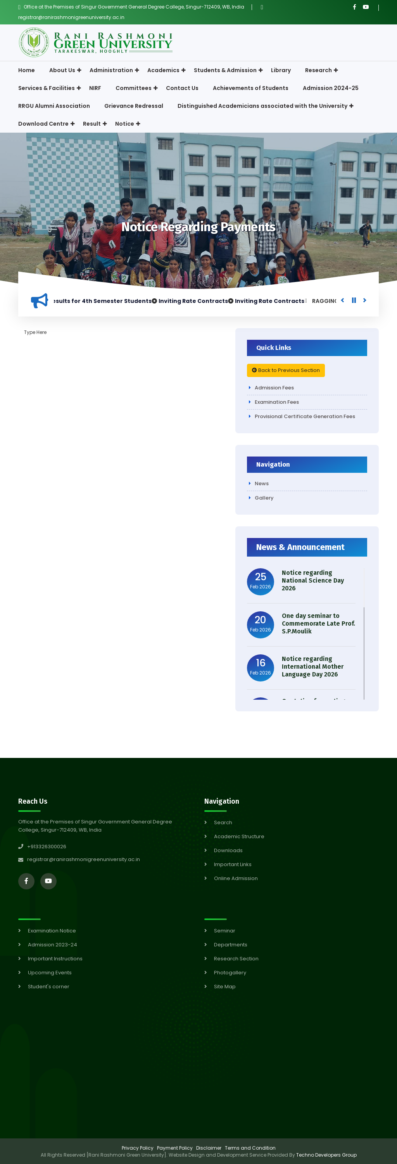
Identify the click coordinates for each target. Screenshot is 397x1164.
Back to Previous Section (286, 370)
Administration (111, 70)
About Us (62, 70)
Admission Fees (274, 387)
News (262, 483)
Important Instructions (55, 958)
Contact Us (182, 88)
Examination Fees (277, 402)
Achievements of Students (250, 88)
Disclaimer (208, 1148)
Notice (124, 124)
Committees (134, 88)
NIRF (95, 88)
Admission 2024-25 (331, 88)
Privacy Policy (138, 1148)
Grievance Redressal (133, 106)
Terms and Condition (250, 1148)
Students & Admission (225, 70)
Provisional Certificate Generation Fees (305, 416)
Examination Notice (52, 930)
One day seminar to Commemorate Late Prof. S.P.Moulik (318, 623)
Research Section (236, 958)
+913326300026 (42, 846)
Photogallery (230, 972)
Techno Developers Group (326, 1155)
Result (92, 124)
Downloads (228, 850)
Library (281, 70)
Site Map (225, 986)
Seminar (224, 930)
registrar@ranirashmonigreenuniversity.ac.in (71, 17)
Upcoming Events (50, 972)
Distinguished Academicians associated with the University (262, 106)
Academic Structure (239, 836)
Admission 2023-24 (52, 944)
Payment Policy (175, 1148)
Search (223, 822)
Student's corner (48, 986)
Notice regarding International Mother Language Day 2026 (312, 666)
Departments (230, 944)
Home (26, 70)
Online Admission (236, 878)
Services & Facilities (46, 88)
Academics (163, 70)
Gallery (264, 498)
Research (318, 70)
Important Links (233, 864)
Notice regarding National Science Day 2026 (313, 580)
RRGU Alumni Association (54, 106)
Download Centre (43, 124)
